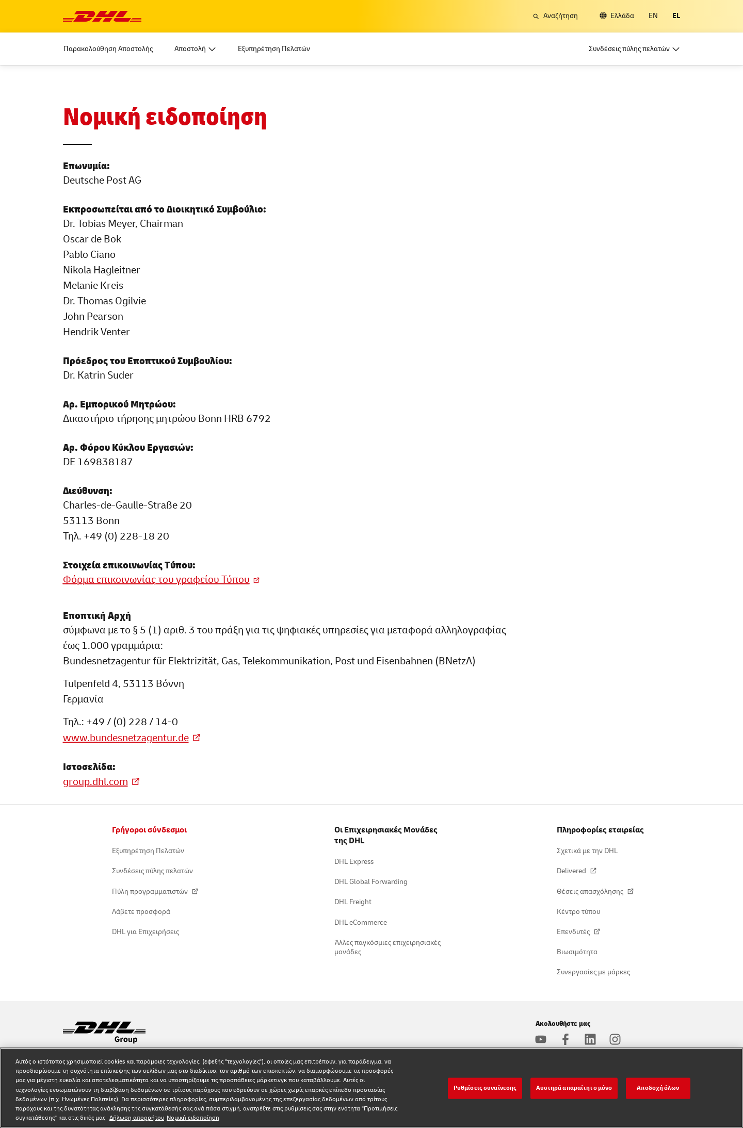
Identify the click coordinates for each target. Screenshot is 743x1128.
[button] (555, 16)
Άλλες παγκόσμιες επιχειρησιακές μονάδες (387, 947)
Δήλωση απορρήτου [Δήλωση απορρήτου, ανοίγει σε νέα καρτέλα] (136, 1118)
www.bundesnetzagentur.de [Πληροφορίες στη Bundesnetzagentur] (126, 737)
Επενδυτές (574, 931)
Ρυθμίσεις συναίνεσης (485, 1088)
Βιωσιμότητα (577, 951)
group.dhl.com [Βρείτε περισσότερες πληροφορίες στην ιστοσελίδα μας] (95, 781)
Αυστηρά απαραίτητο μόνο (574, 1088)
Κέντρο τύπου (578, 911)
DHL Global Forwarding (371, 881)
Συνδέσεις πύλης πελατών (152, 871)
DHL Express (354, 861)
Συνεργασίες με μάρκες (593, 972)
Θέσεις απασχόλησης (591, 891)
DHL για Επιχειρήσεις (145, 931)
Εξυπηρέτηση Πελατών (148, 850)
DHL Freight (353, 901)
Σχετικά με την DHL (587, 850)
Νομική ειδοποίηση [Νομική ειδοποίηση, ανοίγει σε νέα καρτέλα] (193, 1118)
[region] (371, 1088)
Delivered (572, 871)
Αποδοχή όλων (658, 1088)
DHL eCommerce (360, 922)
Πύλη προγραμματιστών (150, 891)
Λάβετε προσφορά (141, 911)
